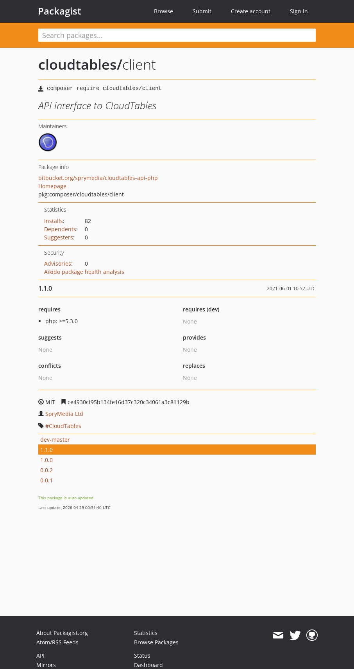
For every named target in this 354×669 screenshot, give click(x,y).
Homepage (52, 186)
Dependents (60, 229)
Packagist (59, 11)
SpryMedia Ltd (64, 413)
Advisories (57, 263)
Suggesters (58, 237)
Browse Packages (156, 642)
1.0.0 (46, 460)
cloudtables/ (80, 64)
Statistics (145, 633)
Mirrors (46, 665)
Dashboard (148, 665)
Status (142, 655)
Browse (163, 11)
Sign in (299, 11)
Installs (53, 221)
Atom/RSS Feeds (57, 642)
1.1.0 (46, 449)
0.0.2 (46, 470)
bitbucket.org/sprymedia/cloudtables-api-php (98, 178)
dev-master (55, 439)
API (40, 655)
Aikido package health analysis (84, 271)
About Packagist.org (62, 633)
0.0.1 (46, 480)
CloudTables (65, 426)
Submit (202, 11)
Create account (250, 11)
